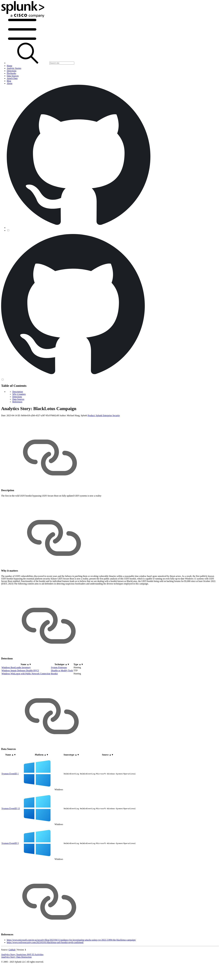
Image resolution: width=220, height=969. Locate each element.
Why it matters (19, 394)
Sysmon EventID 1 (10, 773)
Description (17, 391)
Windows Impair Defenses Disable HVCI (20, 670)
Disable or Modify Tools (62, 670)
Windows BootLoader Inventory (16, 667)
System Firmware (59, 667)
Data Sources (18, 399)
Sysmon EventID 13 (11, 808)
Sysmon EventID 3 (10, 843)
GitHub (12, 950)
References (17, 402)
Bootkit (54, 673)
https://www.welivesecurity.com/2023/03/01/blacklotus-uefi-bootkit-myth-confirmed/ (45, 942)
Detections (17, 396)
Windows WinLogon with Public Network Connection (26, 673)
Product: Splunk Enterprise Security (104, 415)
